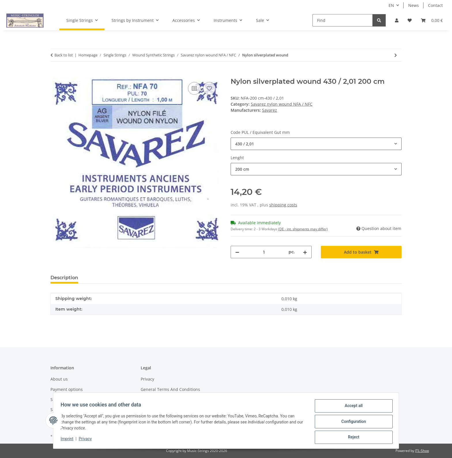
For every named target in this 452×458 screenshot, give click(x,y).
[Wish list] (409, 20)
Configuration (351, 422)
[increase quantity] (305, 252)
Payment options (66, 389)
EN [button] (391, 5)
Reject (351, 437)
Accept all (352, 407)
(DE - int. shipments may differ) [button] (303, 229)
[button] (396, 20)
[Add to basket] (55, 74)
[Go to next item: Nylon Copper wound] (396, 55)
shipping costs (283, 205)
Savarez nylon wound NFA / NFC (281, 104)
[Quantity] (264, 252)
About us (59, 379)
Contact (435, 5)
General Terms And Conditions (170, 389)
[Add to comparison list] (194, 88)
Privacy (87, 440)
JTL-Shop (422, 450)
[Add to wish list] (209, 88)
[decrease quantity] (237, 252)
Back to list (63, 55)
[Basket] (431, 20)
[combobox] (316, 144)
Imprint (69, 440)
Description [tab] (64, 277)
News (413, 5)
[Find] (342, 20)
